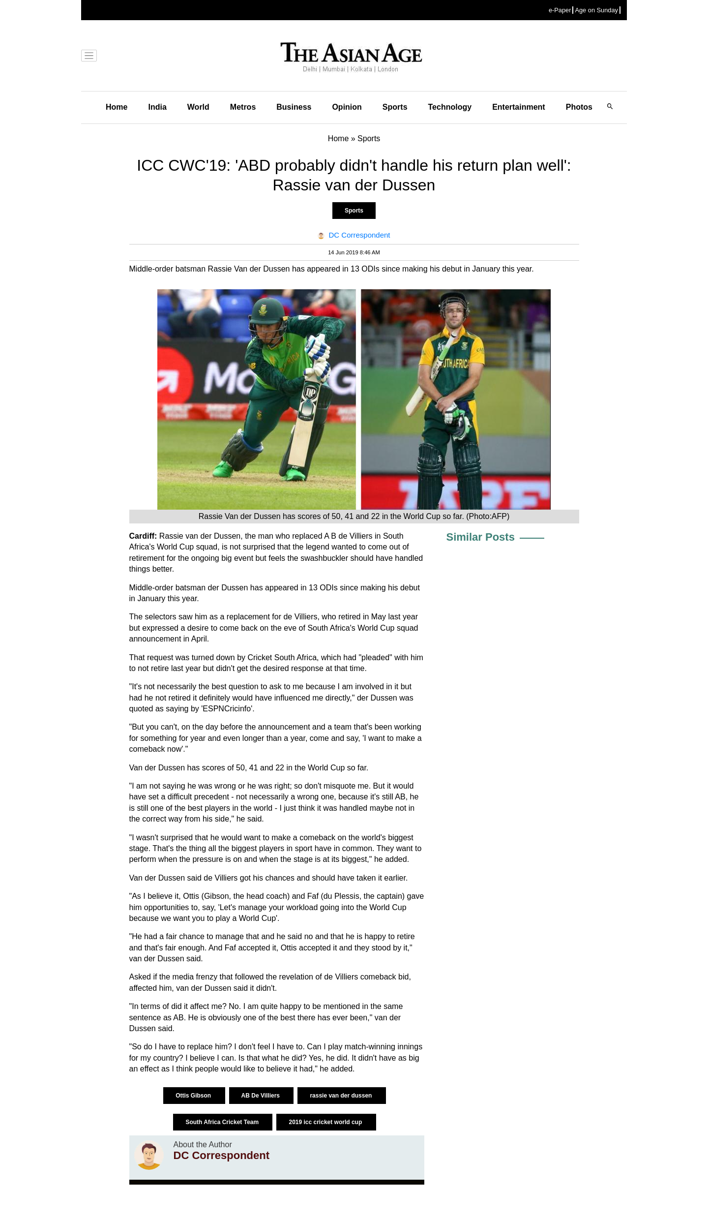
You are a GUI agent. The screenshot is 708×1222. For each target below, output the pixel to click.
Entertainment (518, 107)
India (157, 107)
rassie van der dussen (341, 1095)
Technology (450, 107)
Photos (579, 107)
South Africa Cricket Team (222, 1122)
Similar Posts (480, 537)
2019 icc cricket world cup (326, 1122)
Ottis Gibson (194, 1095)
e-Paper (560, 10)
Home (116, 107)
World (198, 107)
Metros (243, 107)
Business (293, 107)
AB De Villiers (261, 1095)
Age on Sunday (596, 10)
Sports (395, 107)
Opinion (346, 107)
